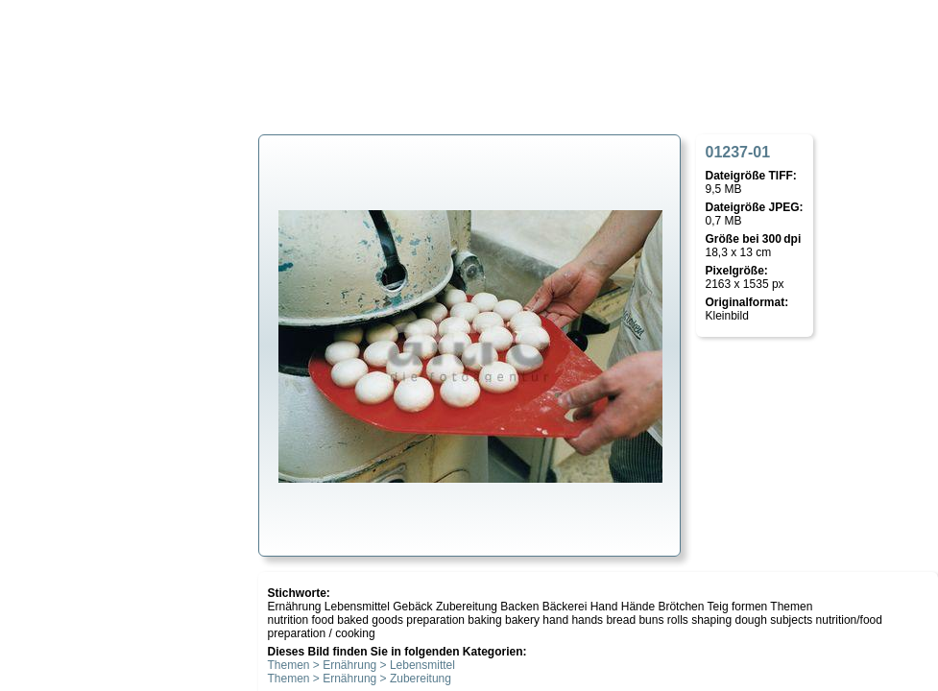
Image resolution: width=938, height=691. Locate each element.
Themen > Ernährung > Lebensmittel (361, 665)
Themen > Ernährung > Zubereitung (359, 678)
